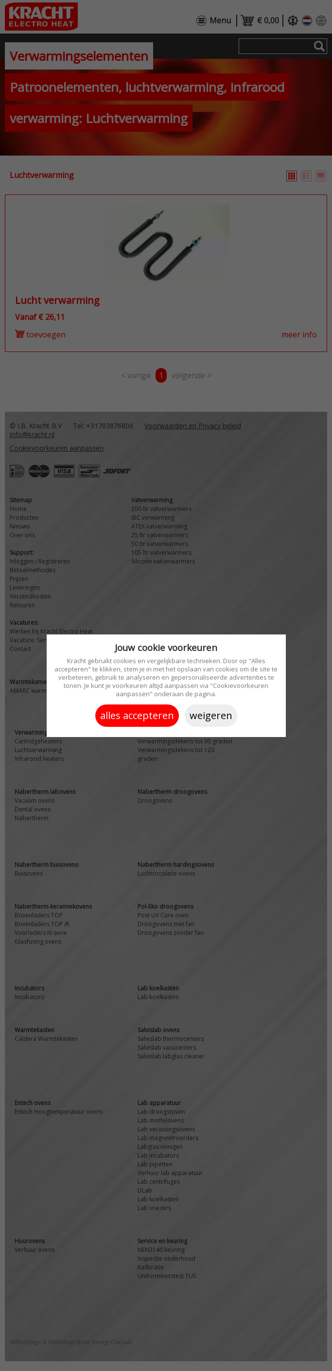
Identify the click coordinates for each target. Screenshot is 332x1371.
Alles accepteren (137, 715)
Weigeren (211, 715)
